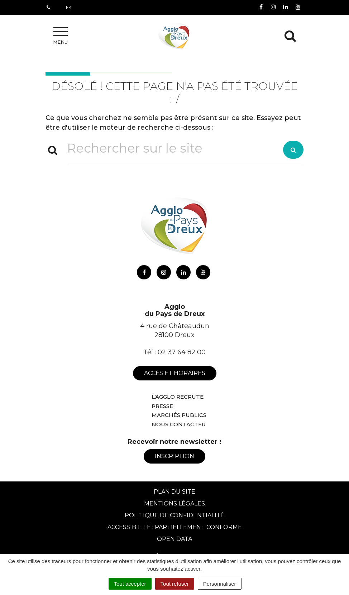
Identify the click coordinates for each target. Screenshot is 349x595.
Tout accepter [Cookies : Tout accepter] (130, 584)
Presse (162, 406)
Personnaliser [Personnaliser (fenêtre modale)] (219, 584)
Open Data (174, 539)
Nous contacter (179, 424)
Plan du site (174, 491)
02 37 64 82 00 (182, 352)
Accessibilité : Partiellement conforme (174, 527)
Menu (60, 36)
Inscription (174, 456)
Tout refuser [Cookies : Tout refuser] (175, 584)
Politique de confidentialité (174, 515)
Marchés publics (179, 415)
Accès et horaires (174, 373)
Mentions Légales (174, 503)
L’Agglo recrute (178, 396)
